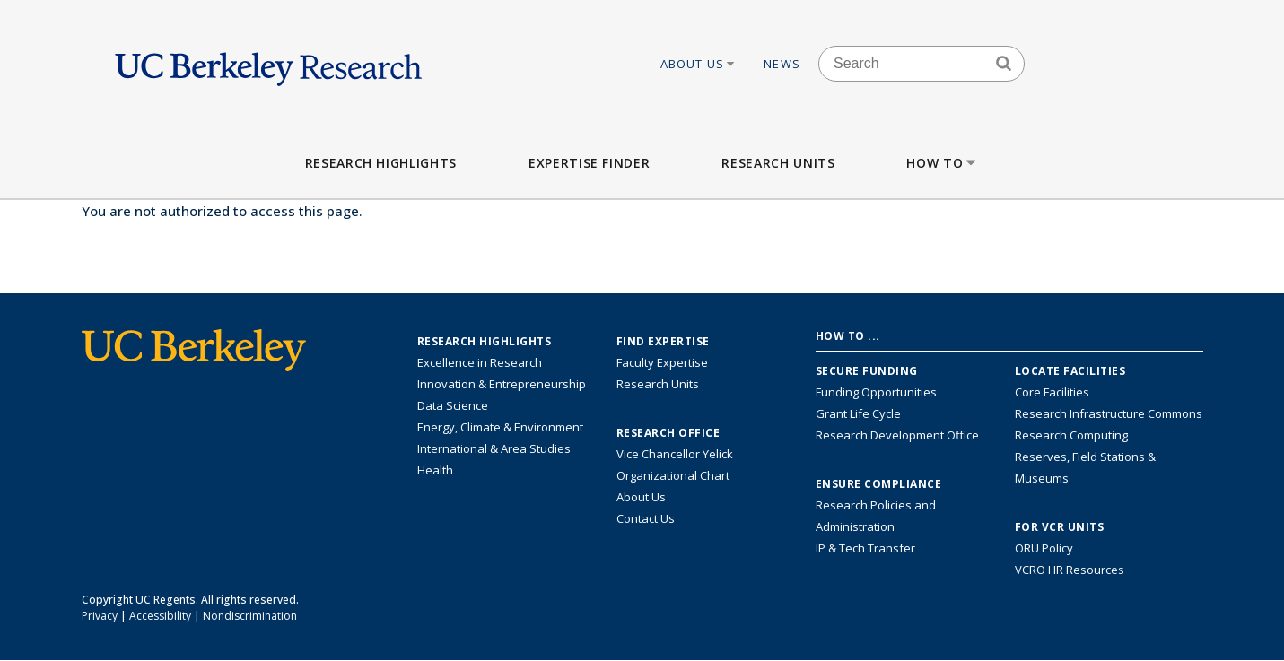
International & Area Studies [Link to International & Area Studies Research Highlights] (494, 448)
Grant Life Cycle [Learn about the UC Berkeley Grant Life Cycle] (858, 413)
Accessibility (160, 615)
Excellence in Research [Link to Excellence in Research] (479, 362)
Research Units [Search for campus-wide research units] (657, 384)
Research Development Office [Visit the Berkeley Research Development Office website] (897, 435)
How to (942, 162)
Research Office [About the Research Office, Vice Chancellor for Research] (668, 433)
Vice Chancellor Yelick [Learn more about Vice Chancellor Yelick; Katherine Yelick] (674, 454)
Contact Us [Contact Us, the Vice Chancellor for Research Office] (645, 518)
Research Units (777, 162)
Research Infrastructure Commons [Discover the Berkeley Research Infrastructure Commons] (1108, 413)
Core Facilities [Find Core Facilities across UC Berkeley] (1052, 392)
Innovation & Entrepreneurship (501, 384)
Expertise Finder (589, 162)
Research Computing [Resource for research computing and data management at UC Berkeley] (1071, 435)
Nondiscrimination (250, 615)
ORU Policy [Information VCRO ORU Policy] (1044, 548)
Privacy (100, 615)
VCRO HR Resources (1069, 569)
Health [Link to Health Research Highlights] (435, 470)
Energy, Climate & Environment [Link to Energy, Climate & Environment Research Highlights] (500, 427)
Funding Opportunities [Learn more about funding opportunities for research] (876, 392)
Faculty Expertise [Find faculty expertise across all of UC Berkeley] (662, 362)
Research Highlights (381, 162)
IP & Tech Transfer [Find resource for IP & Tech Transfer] (865, 548)
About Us (699, 64)
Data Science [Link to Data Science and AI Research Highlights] (452, 405)
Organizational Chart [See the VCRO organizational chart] (672, 475)
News (782, 64)
